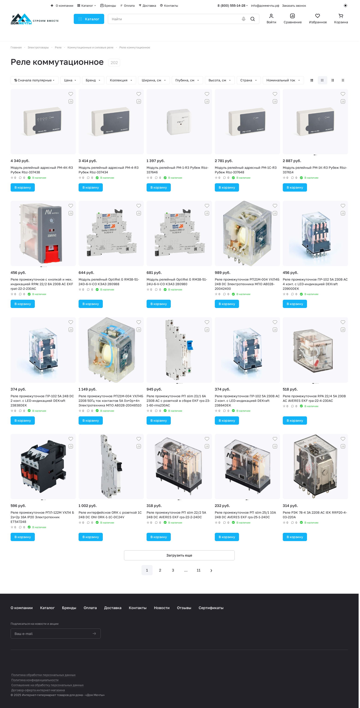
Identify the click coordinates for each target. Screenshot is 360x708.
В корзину (23, 187)
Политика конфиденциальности (35, 680)
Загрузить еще (179, 555)
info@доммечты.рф (265, 5)
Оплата (90, 607)
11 (199, 570)
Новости (162, 607)
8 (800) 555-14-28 (231, 5)
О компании (22, 607)
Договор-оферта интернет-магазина (38, 690)
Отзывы (184, 607)
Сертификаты (211, 607)
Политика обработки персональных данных (43, 675)
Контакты (138, 607)
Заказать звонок (294, 5)
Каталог (47, 607)
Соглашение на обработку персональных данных (47, 685)
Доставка (112, 607)
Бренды (69, 607)
